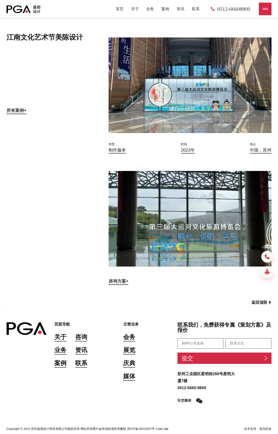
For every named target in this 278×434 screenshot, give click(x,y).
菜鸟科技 (265, 429)
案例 (165, 9)
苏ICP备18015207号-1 (142, 429)
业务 (150, 9)
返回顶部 (261, 302)
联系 (196, 9)
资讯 (180, 9)
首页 (120, 9)
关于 (135, 9)
